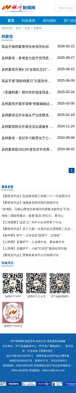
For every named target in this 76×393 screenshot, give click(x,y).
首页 (11, 20)
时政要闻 (28, 20)
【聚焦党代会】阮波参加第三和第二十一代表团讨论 (36, 196)
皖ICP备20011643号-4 (20, 355)
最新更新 (8, 186)
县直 (27, 28)
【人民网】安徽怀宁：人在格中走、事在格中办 (33, 242)
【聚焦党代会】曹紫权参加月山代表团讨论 (30, 255)
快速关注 (8, 262)
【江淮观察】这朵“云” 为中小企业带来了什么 (31, 222)
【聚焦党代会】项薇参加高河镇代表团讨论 (30, 202)
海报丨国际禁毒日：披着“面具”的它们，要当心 (33, 215)
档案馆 (38, 28)
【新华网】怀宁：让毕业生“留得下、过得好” (31, 235)
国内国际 (49, 20)
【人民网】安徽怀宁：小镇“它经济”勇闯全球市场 (34, 248)
